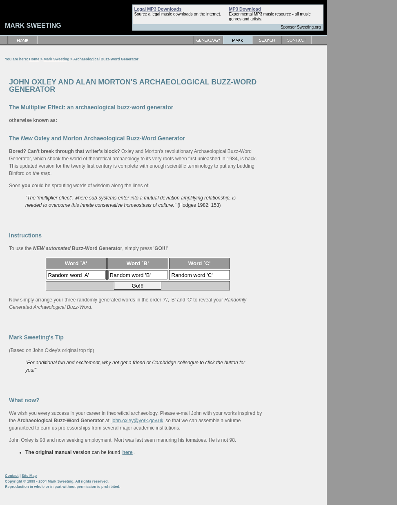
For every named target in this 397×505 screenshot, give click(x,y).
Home (34, 59)
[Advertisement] (297, 167)
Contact (12, 476)
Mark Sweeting (56, 59)
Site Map (29, 476)
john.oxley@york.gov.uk (137, 420)
